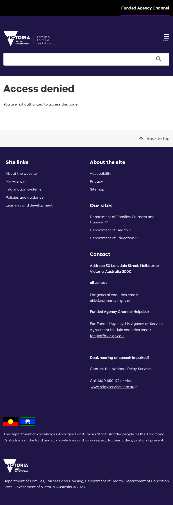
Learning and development (29, 205)
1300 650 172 (108, 380)
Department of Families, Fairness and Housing (122, 219)
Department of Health (111, 230)
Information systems (23, 189)
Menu (166, 38)
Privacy (96, 181)
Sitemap (97, 189)
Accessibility (100, 173)
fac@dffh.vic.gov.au (107, 335)
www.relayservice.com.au (115, 386)
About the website (21, 173)
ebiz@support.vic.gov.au (111, 300)
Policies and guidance (24, 197)
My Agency (15, 181)
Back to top (154, 138)
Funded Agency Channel (145, 8)
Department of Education (114, 238)
